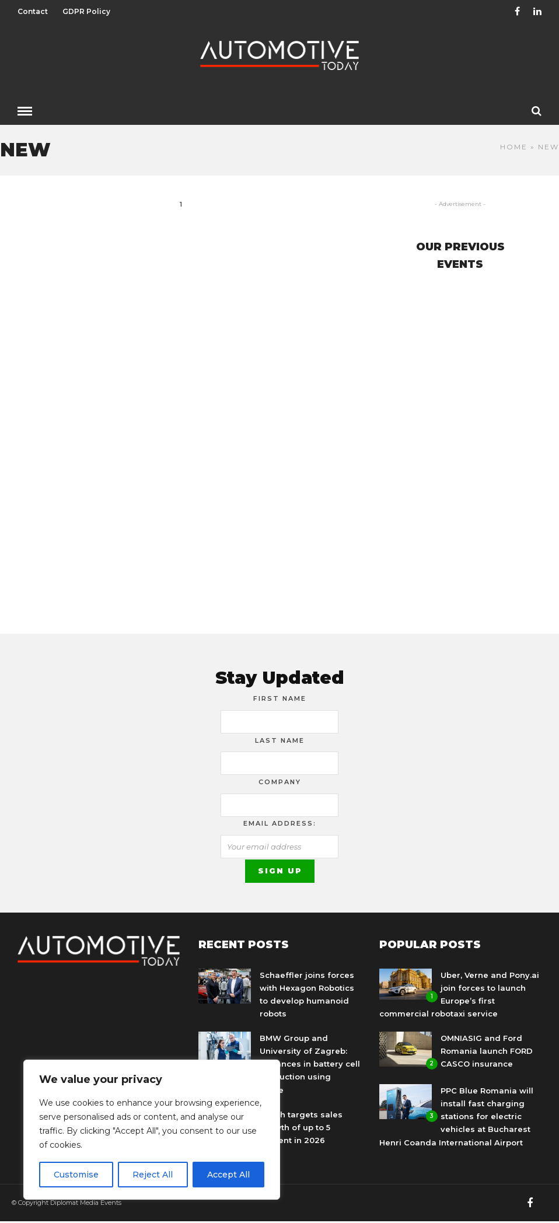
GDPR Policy (86, 11)
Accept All (228, 1174)
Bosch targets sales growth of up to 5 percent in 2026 (301, 1127)
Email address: (279, 823)
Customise (76, 1174)
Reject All (152, 1174)
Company (279, 782)
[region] (151, 1130)
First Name (279, 698)
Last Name (280, 740)
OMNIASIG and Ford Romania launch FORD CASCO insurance (487, 1050)
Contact (33, 11)
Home (513, 146)
